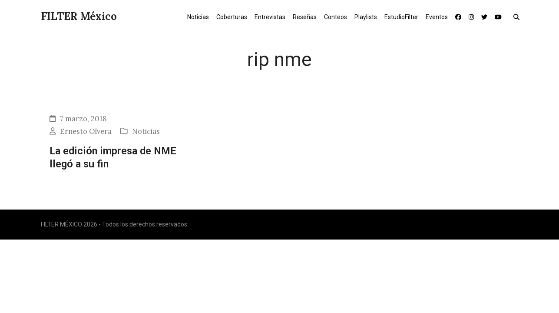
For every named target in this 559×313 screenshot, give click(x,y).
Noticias (146, 131)
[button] (518, 16)
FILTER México (79, 16)
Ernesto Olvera (86, 131)
